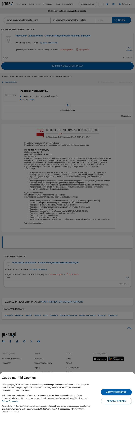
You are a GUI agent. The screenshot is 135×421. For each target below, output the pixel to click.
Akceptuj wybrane (116, 401)
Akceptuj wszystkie (116, 392)
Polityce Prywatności (10, 401)
